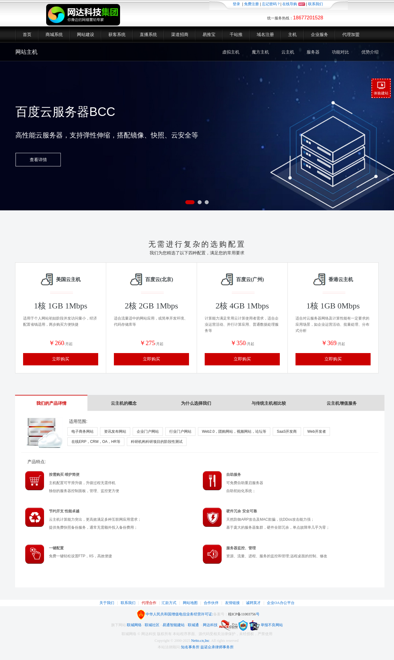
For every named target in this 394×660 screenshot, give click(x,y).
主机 (292, 34)
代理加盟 (351, 34)
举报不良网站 (266, 625)
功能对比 (340, 52)
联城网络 (134, 625)
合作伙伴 (211, 603)
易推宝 (209, 34)
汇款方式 (169, 603)
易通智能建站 (174, 625)
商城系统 (54, 34)
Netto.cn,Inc (200, 640)
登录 (236, 4)
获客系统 (117, 34)
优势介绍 (370, 52)
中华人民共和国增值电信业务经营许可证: (179, 614)
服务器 (313, 52)
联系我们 (315, 4)
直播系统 (148, 34)
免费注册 (251, 4)
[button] (190, 202)
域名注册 (265, 34)
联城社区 (152, 625)
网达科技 (210, 625)
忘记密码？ (271, 4)
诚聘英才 (253, 603)
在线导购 (293, 4)
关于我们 (106, 603)
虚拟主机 (230, 52)
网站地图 (190, 603)
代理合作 (149, 603)
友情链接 (232, 603)
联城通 (193, 625)
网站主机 (26, 52)
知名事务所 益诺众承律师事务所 (207, 647)
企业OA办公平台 (280, 603)
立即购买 (60, 359)
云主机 (287, 52)
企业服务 (319, 34)
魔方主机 (260, 52)
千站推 (236, 34)
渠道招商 (179, 34)
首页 (27, 34)
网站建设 (85, 34)
